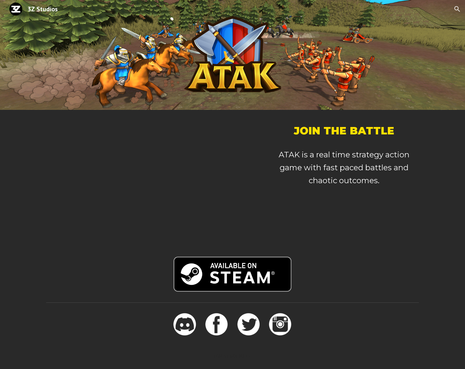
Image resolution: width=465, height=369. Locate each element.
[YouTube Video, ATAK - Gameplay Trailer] (153, 179)
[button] (457, 9)
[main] (344, 131)
